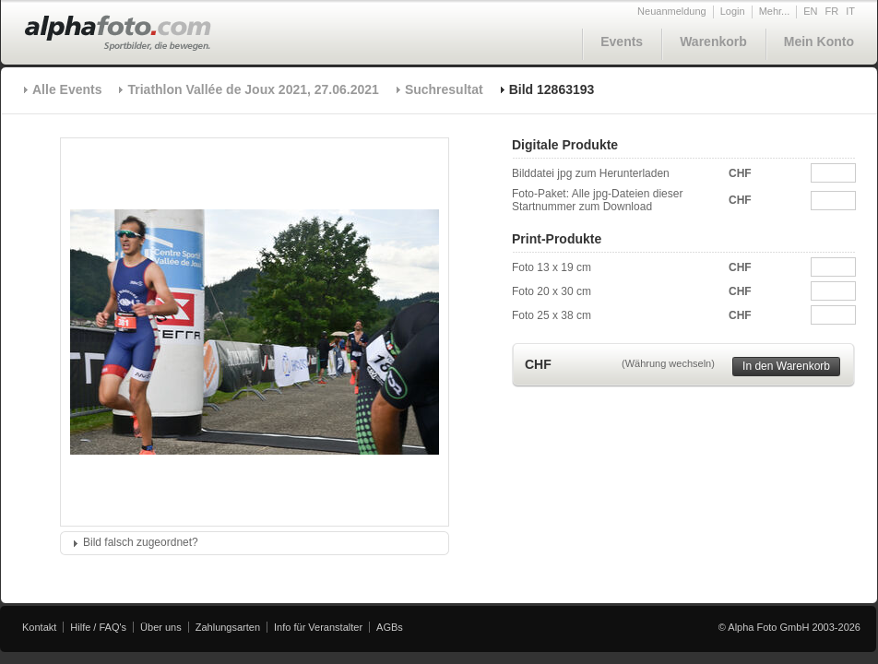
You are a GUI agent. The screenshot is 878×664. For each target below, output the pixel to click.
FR (832, 11)
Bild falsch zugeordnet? (140, 542)
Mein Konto (819, 41)
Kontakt (39, 627)
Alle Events (66, 89)
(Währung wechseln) (668, 363)
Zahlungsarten (228, 627)
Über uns (161, 627)
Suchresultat (444, 89)
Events (621, 41)
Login (732, 11)
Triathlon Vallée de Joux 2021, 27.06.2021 (252, 89)
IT (850, 11)
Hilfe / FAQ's (98, 627)
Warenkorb (713, 41)
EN (810, 11)
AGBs (389, 627)
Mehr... (774, 11)
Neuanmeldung (671, 11)
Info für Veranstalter (318, 627)
